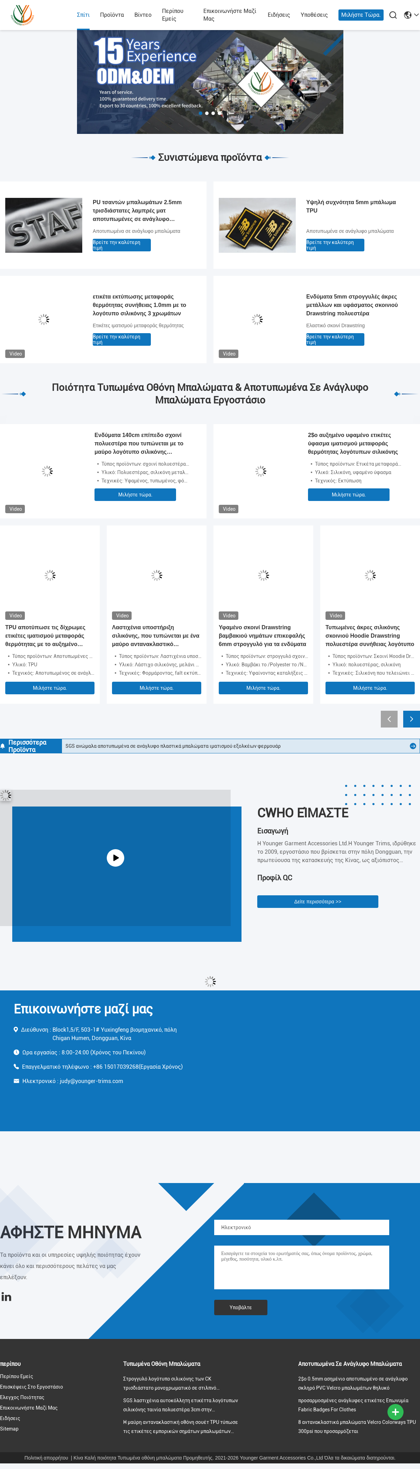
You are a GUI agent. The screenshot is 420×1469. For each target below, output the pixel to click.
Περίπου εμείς (172, 15)
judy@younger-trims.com (91, 1081)
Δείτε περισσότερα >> (317, 901)
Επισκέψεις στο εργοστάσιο (31, 1387)
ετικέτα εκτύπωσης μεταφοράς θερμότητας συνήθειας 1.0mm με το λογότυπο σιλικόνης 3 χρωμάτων (139, 305)
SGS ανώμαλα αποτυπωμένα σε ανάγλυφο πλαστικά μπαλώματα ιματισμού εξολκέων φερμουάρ (173, 746)
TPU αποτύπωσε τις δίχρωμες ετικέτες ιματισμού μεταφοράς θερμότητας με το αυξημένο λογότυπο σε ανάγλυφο (45, 636)
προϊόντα (112, 15)
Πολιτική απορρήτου (46, 1458)
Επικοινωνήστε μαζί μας (229, 15)
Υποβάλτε (241, 1307)
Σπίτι (83, 15)
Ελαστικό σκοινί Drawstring (335, 325)
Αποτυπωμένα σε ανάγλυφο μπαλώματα (136, 231)
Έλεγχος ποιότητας (22, 1397)
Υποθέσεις (314, 15)
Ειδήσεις (279, 15)
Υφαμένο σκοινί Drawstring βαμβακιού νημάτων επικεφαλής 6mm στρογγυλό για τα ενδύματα (262, 635)
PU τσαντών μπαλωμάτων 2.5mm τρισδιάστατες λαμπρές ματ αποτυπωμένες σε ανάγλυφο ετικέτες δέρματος (137, 211)
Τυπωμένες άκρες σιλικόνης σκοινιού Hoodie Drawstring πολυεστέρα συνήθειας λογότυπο (370, 635)
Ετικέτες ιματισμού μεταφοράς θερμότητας (138, 325)
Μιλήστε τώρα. (361, 15)
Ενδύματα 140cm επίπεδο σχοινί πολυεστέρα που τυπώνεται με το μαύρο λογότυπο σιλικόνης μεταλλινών (138, 444)
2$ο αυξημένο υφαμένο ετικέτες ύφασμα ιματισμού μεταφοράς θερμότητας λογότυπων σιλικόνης (353, 443)
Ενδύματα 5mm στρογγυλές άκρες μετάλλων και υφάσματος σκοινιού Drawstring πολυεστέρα (352, 305)
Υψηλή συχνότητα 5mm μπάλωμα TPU (351, 206)
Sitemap (9, 1429)
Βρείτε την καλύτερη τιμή (116, 245)
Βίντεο (143, 15)
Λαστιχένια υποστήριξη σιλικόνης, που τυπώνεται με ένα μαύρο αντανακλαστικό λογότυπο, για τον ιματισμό (156, 636)
